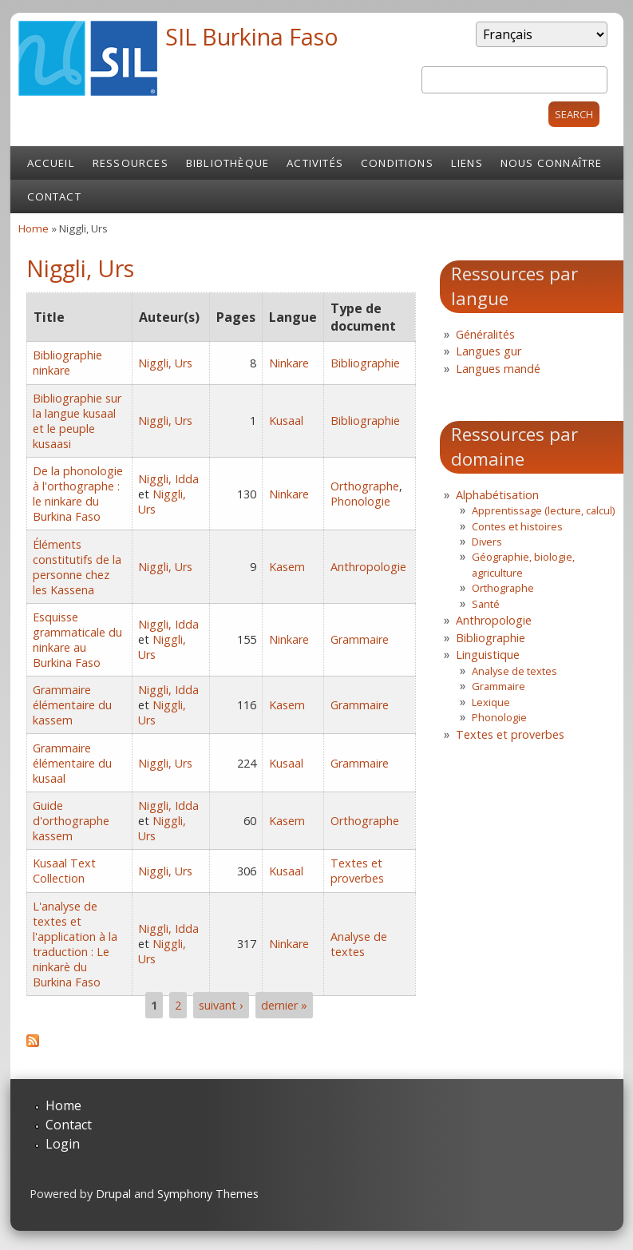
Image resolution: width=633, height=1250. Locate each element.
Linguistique (488, 654)
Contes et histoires (517, 526)
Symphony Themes (208, 1193)
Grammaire (359, 639)
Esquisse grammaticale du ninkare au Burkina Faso (77, 639)
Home (33, 228)
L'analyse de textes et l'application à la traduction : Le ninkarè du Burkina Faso (75, 944)
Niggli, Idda (168, 478)
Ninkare (289, 363)
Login (62, 1144)
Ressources (130, 163)
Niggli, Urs (165, 363)
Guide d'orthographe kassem (71, 820)
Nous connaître (551, 163)
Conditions (397, 163)
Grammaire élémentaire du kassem (72, 705)
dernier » (284, 1005)
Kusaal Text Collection (64, 870)
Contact (54, 196)
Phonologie (360, 501)
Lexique (491, 702)
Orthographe (364, 486)
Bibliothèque (227, 163)
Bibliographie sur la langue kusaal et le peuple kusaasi (77, 421)
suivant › (221, 1005)
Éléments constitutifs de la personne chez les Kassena (77, 567)
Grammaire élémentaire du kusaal (72, 763)
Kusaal (286, 420)
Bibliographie (365, 363)
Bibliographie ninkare (67, 362)
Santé (486, 604)
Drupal (113, 1193)
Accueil (51, 163)
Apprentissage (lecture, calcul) (543, 510)
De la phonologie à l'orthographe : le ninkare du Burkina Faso (78, 493)
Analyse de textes (358, 944)
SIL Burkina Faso (251, 36)
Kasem (287, 566)
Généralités (485, 334)
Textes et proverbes (357, 870)
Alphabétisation (497, 494)
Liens (467, 163)
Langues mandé (498, 368)
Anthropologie (368, 566)
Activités (315, 163)
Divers (487, 541)
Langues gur (488, 351)
